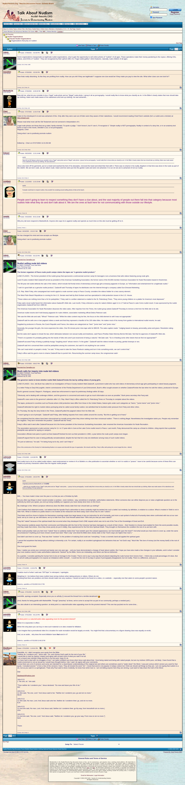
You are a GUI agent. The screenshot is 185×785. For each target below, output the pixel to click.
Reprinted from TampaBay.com (26, 259)
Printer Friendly (104, 45)
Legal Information (99, 775)
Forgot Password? (175, 14)
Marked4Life (8, 91)
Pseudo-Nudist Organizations (20, 39)
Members (52, 29)
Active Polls (21, 29)
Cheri (5, 111)
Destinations (59, 29)
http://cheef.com (23, 118)
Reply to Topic (92, 45)
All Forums (9, 34)
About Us (5, 29)
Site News (28, 29)
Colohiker (60, 31)
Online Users (44, 29)
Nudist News (36, 29)
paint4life (7, 476)
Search (78, 29)
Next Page (179, 43)
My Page (72, 29)
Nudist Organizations (15, 37)
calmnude (7, 457)
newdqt (6, 216)
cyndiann (7, 181)
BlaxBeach (7, 648)
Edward (6, 153)
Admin (5, 52)
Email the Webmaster (87, 775)
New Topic (81, 45)
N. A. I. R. (66, 29)
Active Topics (13, 29)
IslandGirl (7, 72)
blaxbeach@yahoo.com (26, 676)
